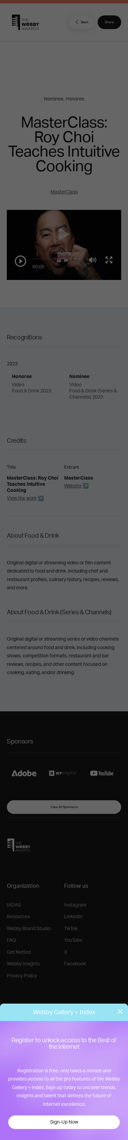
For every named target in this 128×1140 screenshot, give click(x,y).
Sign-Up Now (64, 1122)
